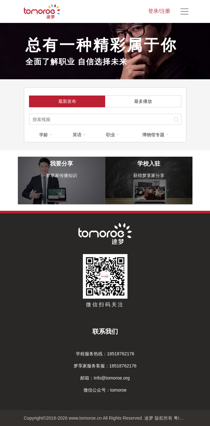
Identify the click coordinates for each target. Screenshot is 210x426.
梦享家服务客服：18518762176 (105, 365)
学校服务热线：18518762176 (105, 353)
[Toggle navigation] (184, 11)
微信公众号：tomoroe (105, 390)
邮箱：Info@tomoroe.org (105, 377)
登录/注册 (159, 11)
